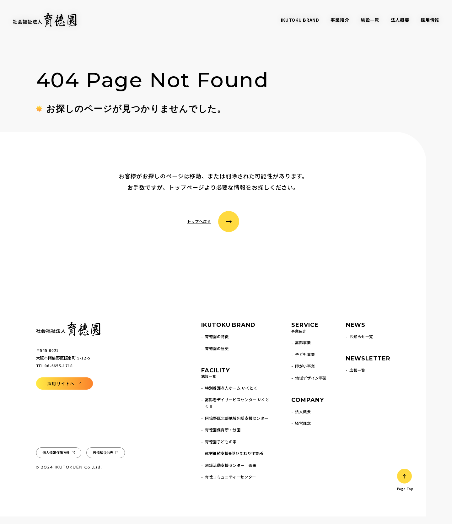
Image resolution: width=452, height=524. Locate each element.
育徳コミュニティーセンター (230, 484)
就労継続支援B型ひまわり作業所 (234, 461)
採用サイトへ (61, 391)
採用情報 (430, 20)
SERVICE (304, 335)
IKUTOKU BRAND (300, 20)
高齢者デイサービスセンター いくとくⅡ (237, 410)
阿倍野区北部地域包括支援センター (236, 426)
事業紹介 (340, 20)
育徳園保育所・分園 (223, 437)
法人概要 (400, 20)
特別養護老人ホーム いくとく (231, 395)
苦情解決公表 (103, 460)
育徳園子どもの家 (221, 449)
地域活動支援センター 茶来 (230, 473)
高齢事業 (303, 350)
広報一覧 (357, 378)
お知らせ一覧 (361, 344)
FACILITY (215, 381)
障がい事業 (305, 373)
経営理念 (303, 431)
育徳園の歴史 (217, 356)
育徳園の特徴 (217, 344)
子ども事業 (305, 362)
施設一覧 (370, 20)
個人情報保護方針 (56, 460)
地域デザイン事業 (311, 385)
